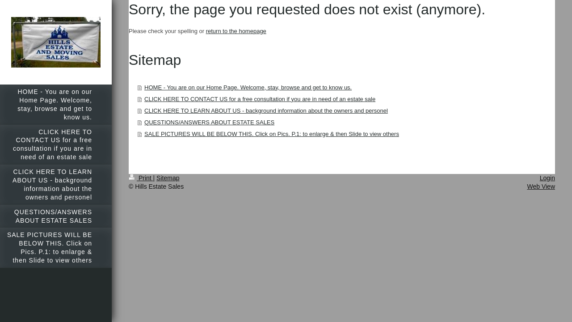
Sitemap (167, 178)
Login (547, 178)
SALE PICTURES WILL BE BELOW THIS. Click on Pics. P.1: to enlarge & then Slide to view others (271, 134)
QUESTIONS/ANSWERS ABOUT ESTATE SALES (209, 122)
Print (141, 178)
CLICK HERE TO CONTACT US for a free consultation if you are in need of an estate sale (259, 99)
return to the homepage (236, 31)
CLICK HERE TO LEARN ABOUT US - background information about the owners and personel (266, 110)
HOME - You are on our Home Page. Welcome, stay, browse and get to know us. (248, 87)
